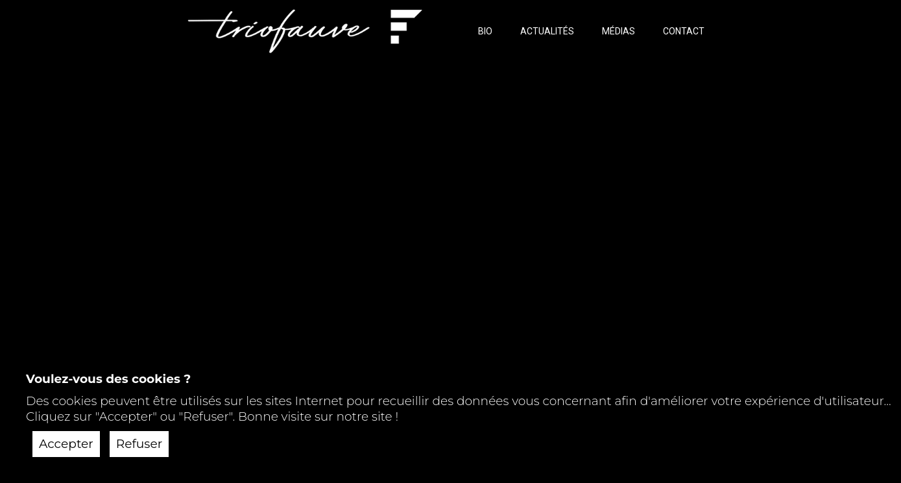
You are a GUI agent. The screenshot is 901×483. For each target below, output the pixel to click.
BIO (485, 31)
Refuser (139, 443)
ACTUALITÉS (547, 31)
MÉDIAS (618, 31)
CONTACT (683, 31)
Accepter (66, 443)
